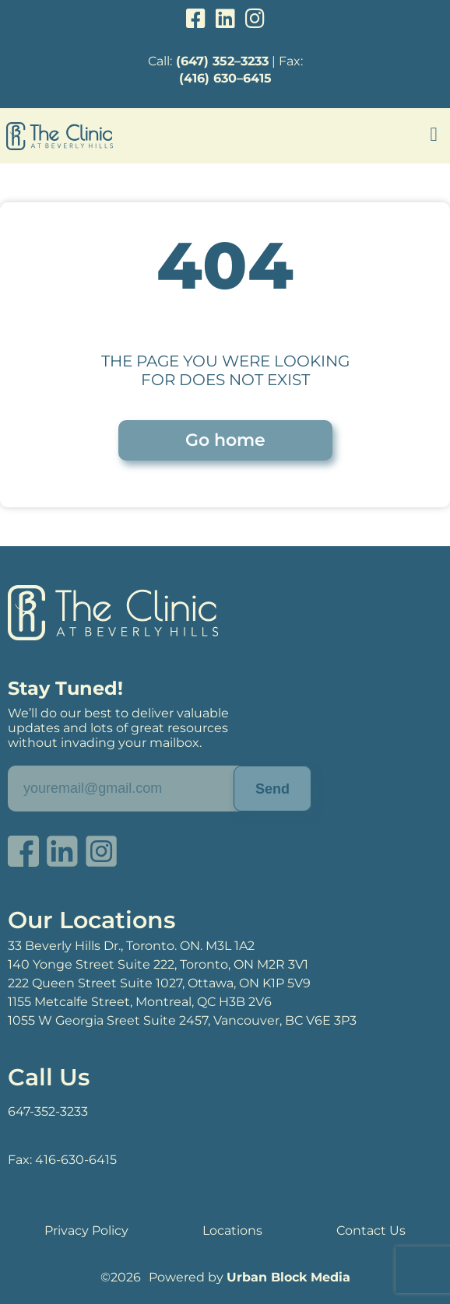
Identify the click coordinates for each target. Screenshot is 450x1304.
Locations (232, 1230)
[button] (433, 134)
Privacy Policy (86, 1230)
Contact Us (371, 1230)
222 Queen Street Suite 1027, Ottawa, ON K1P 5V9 (159, 983)
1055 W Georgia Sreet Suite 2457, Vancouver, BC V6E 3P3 (182, 1020)
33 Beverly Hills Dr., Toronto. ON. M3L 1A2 (131, 945)
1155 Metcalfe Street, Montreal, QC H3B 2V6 (140, 1001)
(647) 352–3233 (222, 61)
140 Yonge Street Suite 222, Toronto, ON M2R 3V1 (158, 964)
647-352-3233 (48, 1111)
